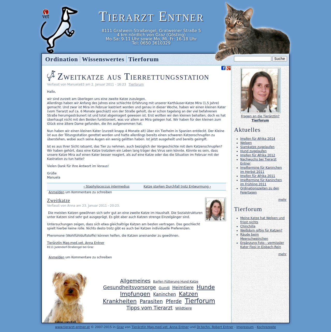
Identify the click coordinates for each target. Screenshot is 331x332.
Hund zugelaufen (253, 151)
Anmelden (56, 192)
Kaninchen (164, 294)
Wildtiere (183, 308)
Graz (120, 327)
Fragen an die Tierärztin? (260, 116)
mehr (282, 200)
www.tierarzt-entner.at (72, 327)
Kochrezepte (266, 327)
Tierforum (136, 84)
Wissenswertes (103, 59)
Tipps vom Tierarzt (149, 308)
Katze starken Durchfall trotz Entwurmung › (177, 186)
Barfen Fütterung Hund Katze (175, 281)
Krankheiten (120, 301)
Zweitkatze (58, 200)
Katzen (188, 294)
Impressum (245, 327)
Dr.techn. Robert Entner (215, 327)
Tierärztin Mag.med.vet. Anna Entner (75, 243)
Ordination (61, 59)
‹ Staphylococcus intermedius (107, 186)
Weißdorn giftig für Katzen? (261, 230)
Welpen (246, 143)
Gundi (164, 288)
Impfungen (135, 294)
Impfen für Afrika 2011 (257, 176)
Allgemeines (135, 281)
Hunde (206, 287)
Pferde (174, 301)
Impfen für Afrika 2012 (257, 155)
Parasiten (151, 301)
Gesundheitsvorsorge (129, 287)
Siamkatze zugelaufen (257, 147)
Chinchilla (247, 226)
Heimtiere (182, 287)
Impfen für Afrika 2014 (257, 139)
